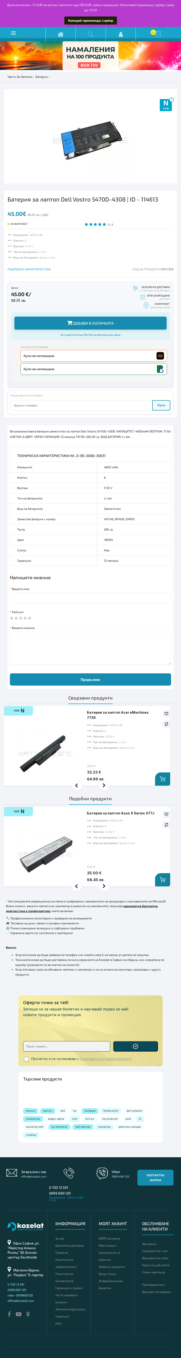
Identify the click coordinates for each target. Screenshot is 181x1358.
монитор (105, 1126)
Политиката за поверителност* (106, 1058)
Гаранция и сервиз (68, 1288)
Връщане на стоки (155, 1258)
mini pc (89, 1118)
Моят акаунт (108, 1245)
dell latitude (82, 1126)
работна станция (130, 1126)
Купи (161, 405)
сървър (31, 1134)
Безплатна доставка (69, 1245)
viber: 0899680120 (20, 1295)
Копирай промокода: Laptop (90, 20)
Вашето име (20, 589)
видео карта (56, 1118)
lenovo (30, 1110)
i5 (140, 1118)
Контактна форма (155, 1177)
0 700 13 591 (58, 1187)
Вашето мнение (23, 628)
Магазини (149, 1244)
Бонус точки (107, 1274)
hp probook (110, 1118)
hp (74, 1110)
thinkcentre (110, 1110)
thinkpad (89, 1110)
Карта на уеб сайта (155, 1265)
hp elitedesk (59, 1126)
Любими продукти (112, 1267)
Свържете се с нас (155, 1251)
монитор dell (34, 1126)
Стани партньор (153, 1272)
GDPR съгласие (109, 1238)
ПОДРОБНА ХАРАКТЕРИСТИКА (29, 269)
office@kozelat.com (33, 1176)
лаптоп (47, 1110)
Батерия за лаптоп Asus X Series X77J (120, 813)
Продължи (90, 679)
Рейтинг (18, 612)
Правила (61, 1252)
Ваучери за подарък (156, 1292)
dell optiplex (134, 1110)
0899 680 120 (60, 1193)
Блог (58, 1323)
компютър (33, 1118)
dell (62, 1110)
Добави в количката (90, 322)
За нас (59, 1238)
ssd (74, 1118)
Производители (153, 1285)
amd (128, 1118)
